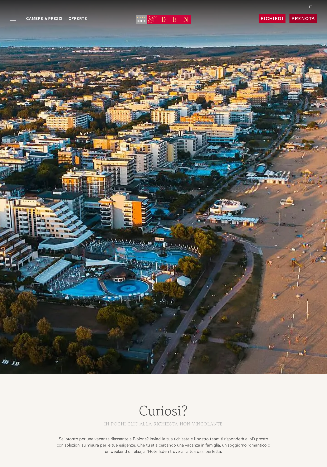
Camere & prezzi (44, 18)
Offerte (77, 18)
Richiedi (272, 18)
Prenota (303, 18)
